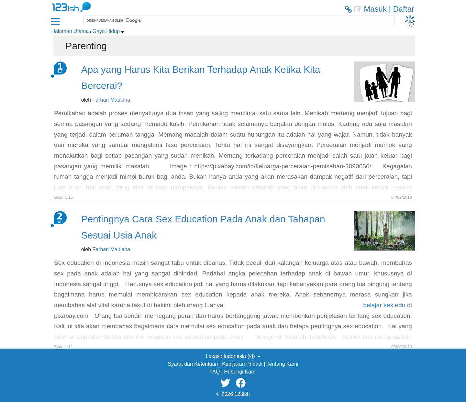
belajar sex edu (384, 305)
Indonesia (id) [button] (240, 356)
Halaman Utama (70, 31)
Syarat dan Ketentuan (193, 364)
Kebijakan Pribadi (242, 364)
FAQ (214, 371)
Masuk (375, 9)
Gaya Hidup (106, 31)
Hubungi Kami (240, 371)
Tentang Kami (282, 364)
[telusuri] (238, 20)
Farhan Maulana (111, 100)
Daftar (403, 9)
